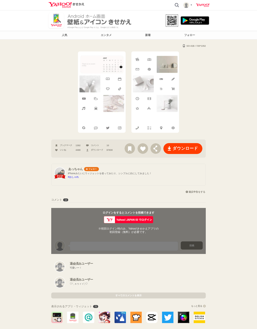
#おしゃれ (73, 177)
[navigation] (128, 35)
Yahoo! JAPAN (202, 5)
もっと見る (198, 306)
